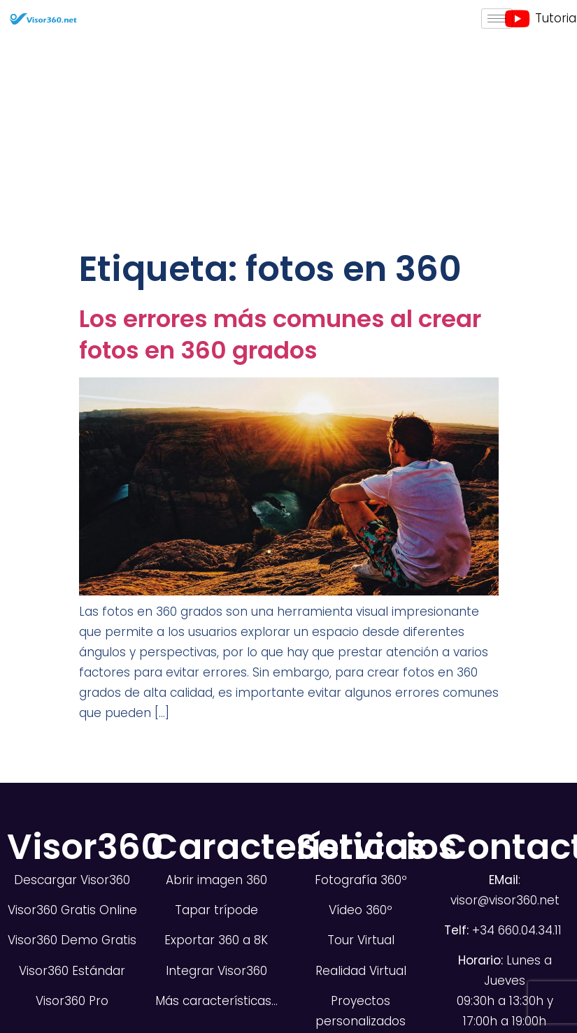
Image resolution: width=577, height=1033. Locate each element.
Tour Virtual (360, 940)
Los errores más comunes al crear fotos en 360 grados (280, 334)
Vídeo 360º (360, 910)
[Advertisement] (288, 142)
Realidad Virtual (360, 970)
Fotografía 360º (361, 880)
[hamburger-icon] (497, 18)
